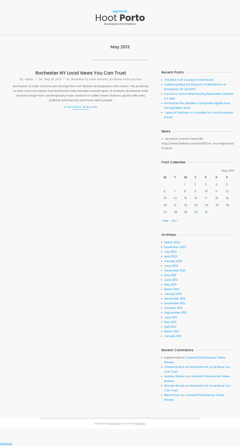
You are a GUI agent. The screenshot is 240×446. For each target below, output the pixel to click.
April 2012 (170, 327)
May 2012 (170, 322)
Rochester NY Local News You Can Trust (80, 73)
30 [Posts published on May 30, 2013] (196, 212)
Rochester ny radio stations (89, 79)
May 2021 (170, 275)
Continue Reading (81, 107)
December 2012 (174, 298)
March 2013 (171, 289)
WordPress (139, 423)
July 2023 (170, 252)
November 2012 (174, 303)
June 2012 (170, 317)
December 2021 (174, 270)
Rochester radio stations (125, 79)
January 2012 (173, 336)
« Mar (165, 221)
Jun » (174, 221)
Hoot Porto (115, 423)
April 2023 (170, 256)
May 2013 (170, 284)
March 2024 (172, 242)
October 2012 (173, 308)
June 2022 (171, 266)
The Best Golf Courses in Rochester (189, 80)
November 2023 (175, 247)
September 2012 (175, 313)
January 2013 (173, 294)
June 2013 (171, 280)
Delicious (6, 444)
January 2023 (173, 261)
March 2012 (171, 331)
